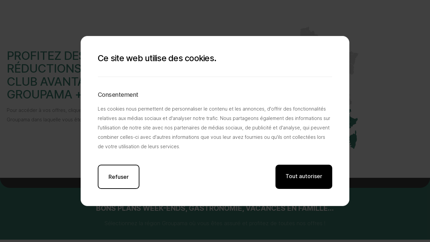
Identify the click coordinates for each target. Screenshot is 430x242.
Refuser (119, 176)
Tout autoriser (304, 176)
